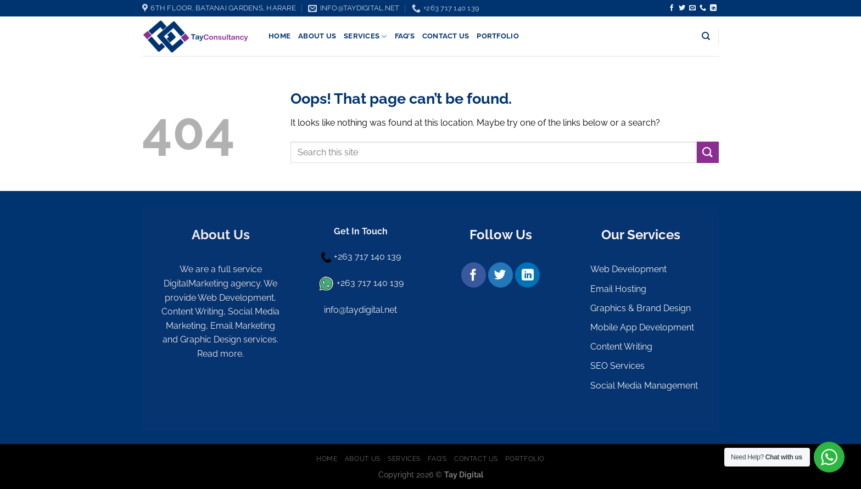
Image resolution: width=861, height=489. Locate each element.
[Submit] (708, 152)
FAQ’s (405, 36)
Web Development (628, 269)
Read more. (220, 354)
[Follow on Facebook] (671, 8)
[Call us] (703, 8)
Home (279, 36)
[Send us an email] (692, 8)
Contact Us (445, 36)
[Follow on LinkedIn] (713, 8)
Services (365, 36)
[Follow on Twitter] (682, 8)
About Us (317, 36)
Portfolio (497, 36)
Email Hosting (618, 289)
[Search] (706, 36)
